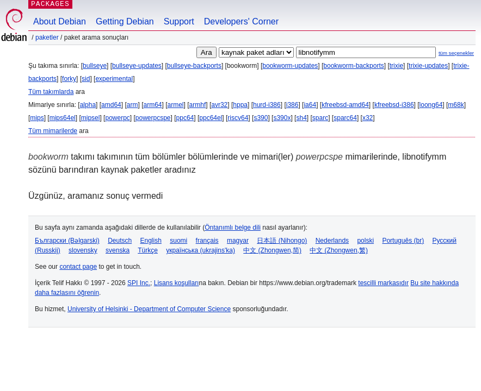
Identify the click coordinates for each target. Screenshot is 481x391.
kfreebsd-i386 (394, 105)
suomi (178, 240)
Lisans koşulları (176, 283)
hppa (240, 105)
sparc (320, 118)
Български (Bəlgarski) (67, 240)
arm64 (152, 105)
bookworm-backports (353, 66)
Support (179, 21)
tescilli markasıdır (383, 283)
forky (69, 79)
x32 (367, 118)
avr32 (219, 105)
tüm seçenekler (456, 53)
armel (176, 105)
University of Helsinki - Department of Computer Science (149, 309)
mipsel (90, 118)
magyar (238, 240)
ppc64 (185, 118)
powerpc (117, 118)
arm (132, 105)
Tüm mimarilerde (52, 131)
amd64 (111, 105)
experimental (114, 79)
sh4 (301, 118)
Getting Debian (125, 21)
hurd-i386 (267, 105)
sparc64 (345, 118)
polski (365, 240)
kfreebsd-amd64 (345, 105)
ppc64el (210, 118)
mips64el (63, 118)
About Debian (59, 21)
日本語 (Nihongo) (282, 240)
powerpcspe (153, 118)
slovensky (83, 250)
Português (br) (403, 240)
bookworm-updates (290, 66)
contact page (78, 266)
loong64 (431, 105)
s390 (261, 118)
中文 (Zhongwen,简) (272, 250)
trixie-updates (428, 66)
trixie (396, 66)
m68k (456, 105)
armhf (197, 105)
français (207, 240)
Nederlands (332, 240)
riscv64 (237, 118)
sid (86, 79)
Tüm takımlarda (50, 92)
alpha (88, 105)
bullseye (95, 66)
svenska (118, 250)
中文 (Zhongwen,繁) (339, 250)
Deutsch (120, 240)
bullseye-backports (194, 66)
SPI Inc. (138, 283)
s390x (282, 118)
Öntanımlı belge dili (233, 227)
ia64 (310, 105)
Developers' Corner (241, 21)
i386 (292, 105)
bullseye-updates (137, 66)
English (151, 240)
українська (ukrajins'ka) (200, 250)
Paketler (47, 37)
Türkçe (148, 250)
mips (37, 118)
